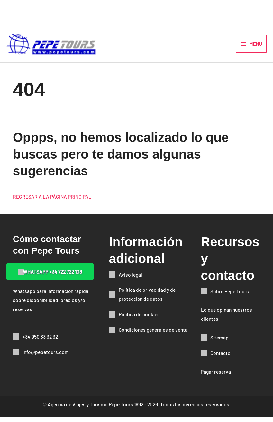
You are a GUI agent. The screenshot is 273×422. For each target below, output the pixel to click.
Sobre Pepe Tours (229, 295)
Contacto (220, 357)
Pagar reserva (216, 376)
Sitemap (219, 342)
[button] (50, 276)
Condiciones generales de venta (153, 334)
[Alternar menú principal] (251, 46)
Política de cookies (139, 319)
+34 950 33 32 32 (40, 341)
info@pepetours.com (46, 356)
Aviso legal (130, 279)
